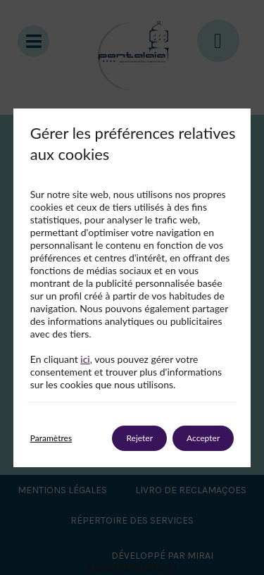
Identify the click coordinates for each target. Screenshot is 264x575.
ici (84, 359)
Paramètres (51, 438)
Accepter (203, 438)
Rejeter (139, 438)
